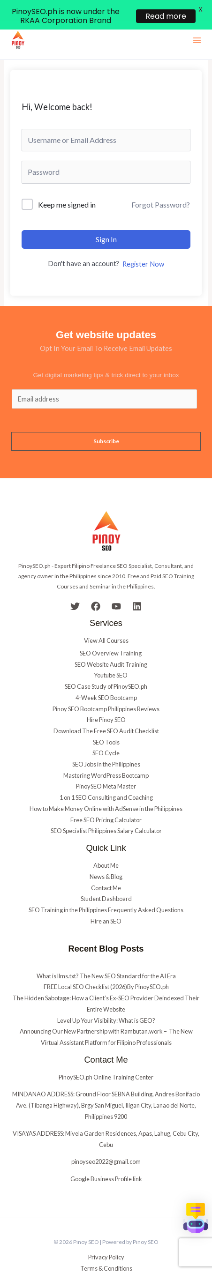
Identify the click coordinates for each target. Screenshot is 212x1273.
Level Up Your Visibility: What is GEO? (106, 1002)
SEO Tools (106, 724)
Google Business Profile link (106, 1160)
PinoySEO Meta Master (106, 768)
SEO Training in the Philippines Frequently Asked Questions (106, 892)
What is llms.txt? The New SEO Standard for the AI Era (106, 957)
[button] (196, 1218)
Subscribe (106, 423)
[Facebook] (95, 588)
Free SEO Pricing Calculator (106, 801)
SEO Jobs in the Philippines (106, 746)
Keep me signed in (67, 186)
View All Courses (106, 622)
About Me (106, 847)
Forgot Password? (160, 186)
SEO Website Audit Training (111, 646)
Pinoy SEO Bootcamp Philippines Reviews (106, 690)
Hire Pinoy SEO (106, 702)
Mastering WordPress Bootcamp (106, 757)
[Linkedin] (137, 588)
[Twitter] (75, 588)
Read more (165, 16)
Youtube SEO (111, 657)
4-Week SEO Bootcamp (106, 680)
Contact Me (106, 869)
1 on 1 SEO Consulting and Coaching (106, 779)
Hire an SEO (106, 903)
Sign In (106, 220)
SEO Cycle (106, 735)
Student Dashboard (106, 881)
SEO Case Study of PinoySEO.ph (106, 668)
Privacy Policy (106, 1239)
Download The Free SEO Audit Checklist (106, 713)
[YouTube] (116, 588)
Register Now (143, 246)
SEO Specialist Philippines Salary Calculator (106, 813)
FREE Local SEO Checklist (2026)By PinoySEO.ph (106, 969)
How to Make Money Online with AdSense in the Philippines (106, 791)
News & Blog (106, 859)
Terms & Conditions (106, 1250)
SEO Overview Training (111, 635)
